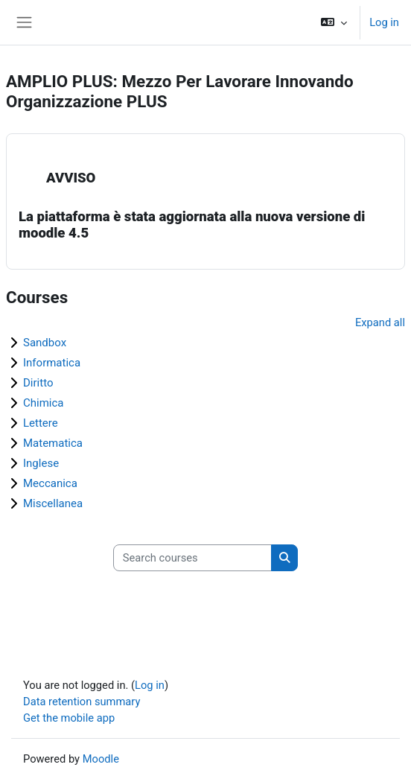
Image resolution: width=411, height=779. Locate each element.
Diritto (38, 383)
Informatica (51, 362)
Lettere (40, 423)
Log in (384, 22)
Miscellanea (53, 503)
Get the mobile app (69, 718)
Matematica (53, 443)
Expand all (380, 322)
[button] (334, 22)
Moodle (101, 759)
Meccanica (50, 483)
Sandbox (44, 342)
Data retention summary (81, 701)
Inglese (41, 463)
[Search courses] (192, 557)
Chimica (43, 403)
